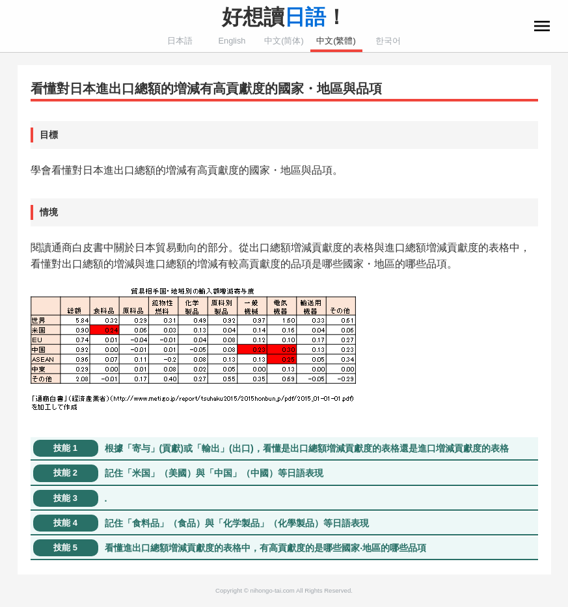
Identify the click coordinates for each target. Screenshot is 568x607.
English (232, 41)
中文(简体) (284, 41)
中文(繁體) (336, 41)
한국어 (388, 41)
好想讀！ (284, 17)
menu (542, 26)
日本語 (180, 41)
